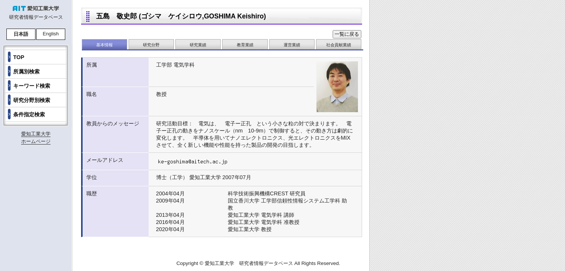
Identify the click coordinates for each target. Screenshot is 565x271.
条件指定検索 (29, 114)
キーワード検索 (31, 86)
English (51, 34)
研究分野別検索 (31, 100)
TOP (18, 57)
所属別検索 (26, 72)
